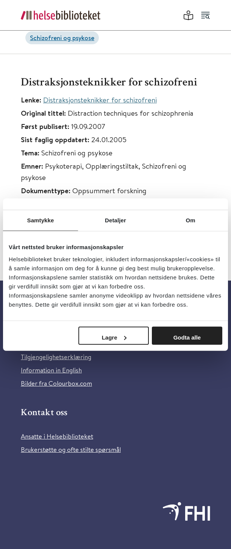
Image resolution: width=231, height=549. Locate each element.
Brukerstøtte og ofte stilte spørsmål (71, 449)
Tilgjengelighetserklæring (56, 356)
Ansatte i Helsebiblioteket (57, 436)
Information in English (51, 370)
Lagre (114, 337)
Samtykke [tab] (40, 220)
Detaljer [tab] (115, 220)
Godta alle (187, 337)
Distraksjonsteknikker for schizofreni (100, 99)
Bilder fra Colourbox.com (56, 383)
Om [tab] (190, 220)
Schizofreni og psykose (62, 37)
